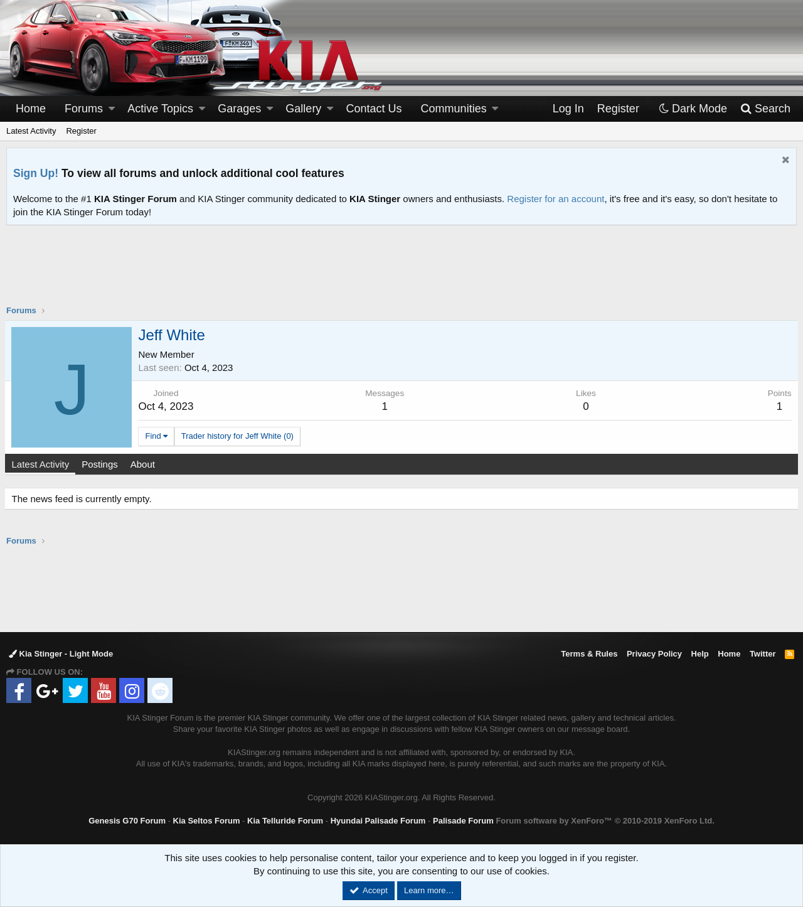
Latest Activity (31, 131)
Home (31, 108)
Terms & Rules (589, 653)
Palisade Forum (463, 820)
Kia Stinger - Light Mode (61, 653)
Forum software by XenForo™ (605, 820)
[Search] (765, 109)
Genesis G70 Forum (127, 820)
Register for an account (555, 198)
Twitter (763, 653)
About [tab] (144, 464)
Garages (239, 108)
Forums (84, 108)
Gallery (303, 108)
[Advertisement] (401, 273)
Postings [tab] (101, 464)
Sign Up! (35, 173)
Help (700, 653)
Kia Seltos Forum (206, 820)
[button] (111, 109)
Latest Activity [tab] (42, 464)
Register (81, 131)
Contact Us (374, 108)
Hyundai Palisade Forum (378, 820)
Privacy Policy (654, 653)
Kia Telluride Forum (285, 820)
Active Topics (160, 108)
